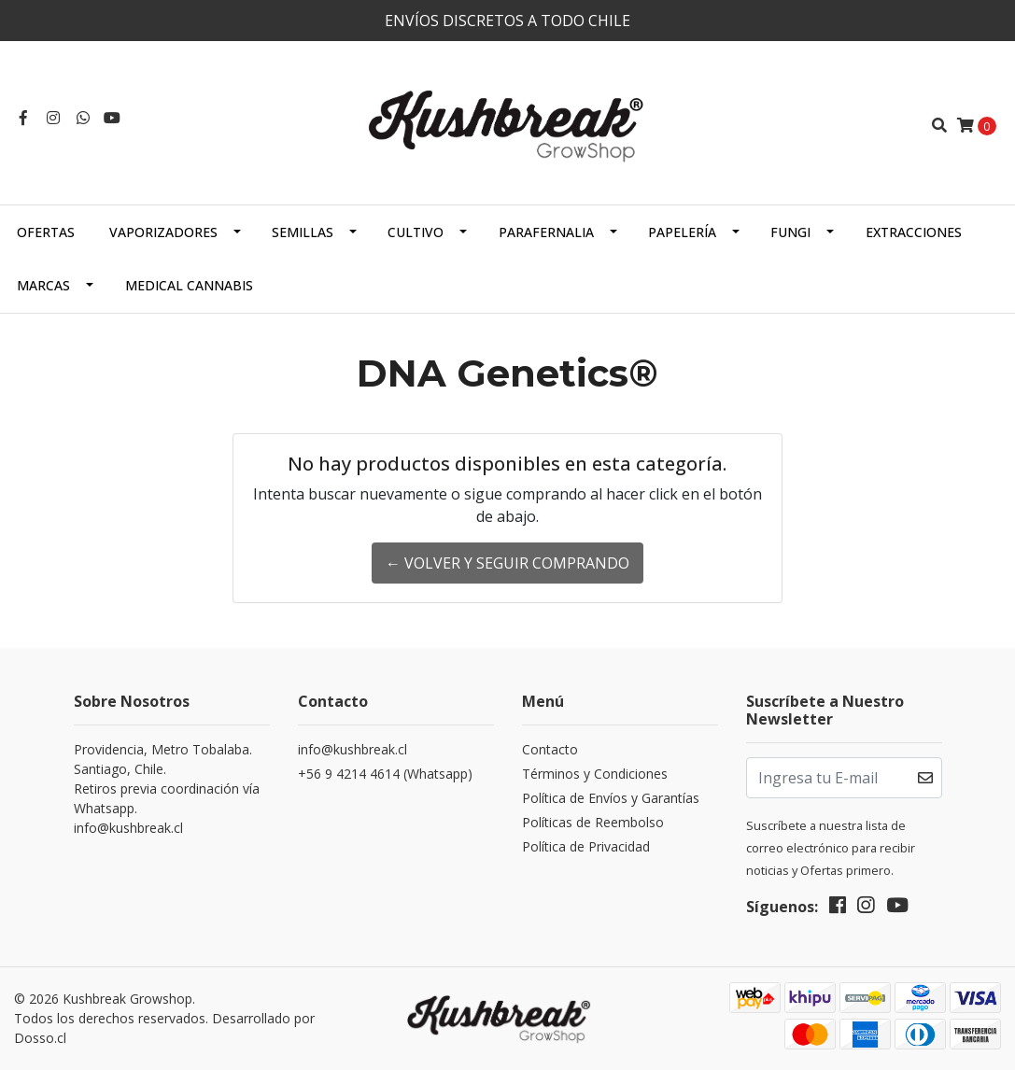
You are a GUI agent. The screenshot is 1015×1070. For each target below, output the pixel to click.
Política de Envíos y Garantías (610, 798)
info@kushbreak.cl (352, 749)
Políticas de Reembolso (593, 822)
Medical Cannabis (189, 285)
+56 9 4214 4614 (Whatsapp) (385, 773)
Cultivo (416, 232)
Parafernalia (546, 232)
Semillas (302, 232)
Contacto (550, 749)
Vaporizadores (163, 232)
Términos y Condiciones (595, 773)
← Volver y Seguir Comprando (507, 563)
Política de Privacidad (586, 846)
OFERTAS (46, 232)
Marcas (43, 285)
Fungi (790, 232)
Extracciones (914, 232)
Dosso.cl (40, 1038)
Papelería (682, 232)
